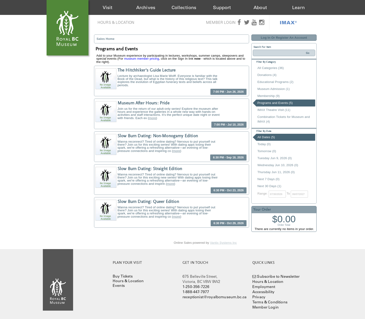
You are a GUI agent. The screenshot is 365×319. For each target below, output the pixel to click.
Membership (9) (268, 96)
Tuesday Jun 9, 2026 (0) (274, 158)
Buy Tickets (123, 276)
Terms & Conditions (269, 302)
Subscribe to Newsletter (278, 276)
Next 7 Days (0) (268, 179)
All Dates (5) (266, 137)
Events (119, 285)
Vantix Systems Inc (223, 242)
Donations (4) (267, 75)
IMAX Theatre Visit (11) (274, 110)
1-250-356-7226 (195, 286)
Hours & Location (116, 22)
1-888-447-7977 (195, 291)
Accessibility (263, 291)
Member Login (221, 22)
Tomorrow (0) (266, 151)
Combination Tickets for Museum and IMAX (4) (283, 119)
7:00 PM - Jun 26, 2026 (228, 91)
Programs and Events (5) (275, 103)
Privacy (258, 297)
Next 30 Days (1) (269, 186)
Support (222, 7)
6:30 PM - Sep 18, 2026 (228, 157)
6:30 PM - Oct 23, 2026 (228, 190)
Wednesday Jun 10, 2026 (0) (277, 165)
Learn (298, 7)
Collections (184, 7)
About (260, 7)
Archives (145, 7)
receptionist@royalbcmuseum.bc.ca (214, 297)
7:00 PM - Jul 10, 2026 (229, 124)
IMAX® (288, 22)
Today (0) (264, 144)
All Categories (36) (270, 68)
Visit (108, 7)
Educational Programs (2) (275, 82)
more (152, 118)
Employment (263, 286)
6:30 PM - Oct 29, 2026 (228, 223)
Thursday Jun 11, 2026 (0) (276, 172)
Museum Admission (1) (273, 89)
